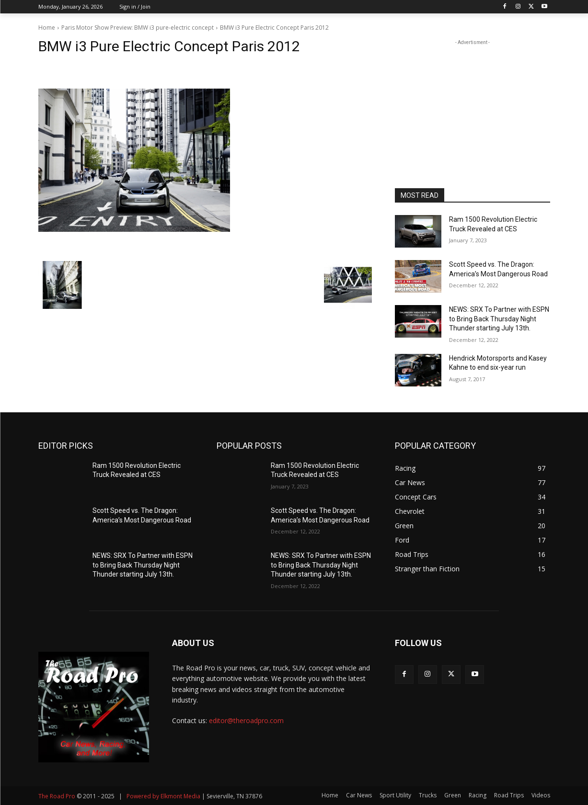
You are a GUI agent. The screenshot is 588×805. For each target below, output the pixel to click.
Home (46, 27)
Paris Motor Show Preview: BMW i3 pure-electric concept (137, 27)
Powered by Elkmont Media (163, 796)
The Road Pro (56, 796)
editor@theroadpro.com (246, 720)
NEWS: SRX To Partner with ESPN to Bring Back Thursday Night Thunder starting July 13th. (499, 319)
